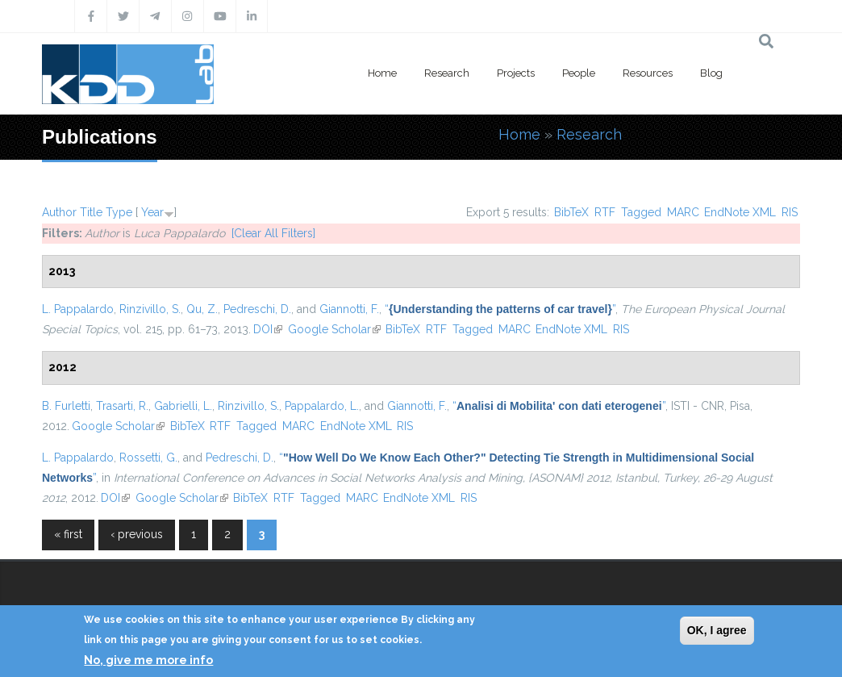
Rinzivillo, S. (150, 309)
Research (446, 73)
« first (68, 534)
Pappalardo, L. (322, 405)
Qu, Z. (202, 309)
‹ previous (136, 534)
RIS (790, 212)
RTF (604, 212)
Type (119, 212)
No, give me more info (148, 660)
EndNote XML (740, 212)
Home (382, 73)
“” (500, 309)
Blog (711, 73)
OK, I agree (717, 630)
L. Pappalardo (78, 309)
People (578, 73)
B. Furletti (66, 405)
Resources (648, 73)
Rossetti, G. (148, 457)
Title (91, 212)
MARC (683, 212)
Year (152, 212)
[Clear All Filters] (273, 233)
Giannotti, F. (349, 309)
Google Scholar (334, 329)
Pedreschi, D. (257, 309)
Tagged (641, 212)
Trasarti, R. (122, 405)
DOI (267, 329)
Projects (516, 73)
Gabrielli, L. (183, 405)
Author (59, 212)
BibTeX (571, 212)
